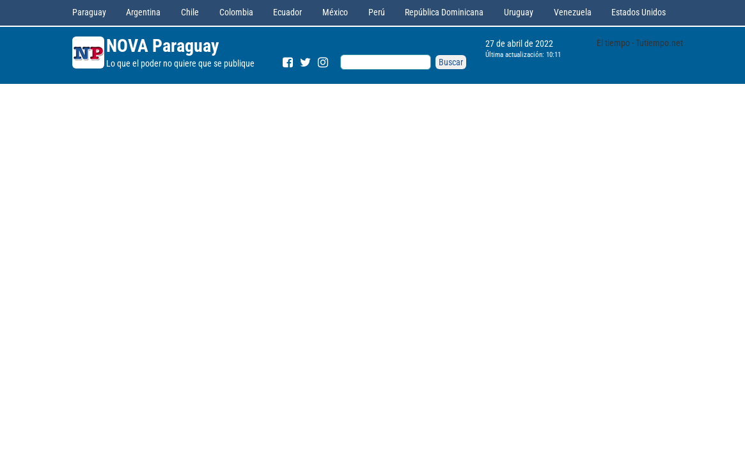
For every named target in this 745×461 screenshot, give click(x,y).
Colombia (236, 12)
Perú (376, 12)
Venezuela (573, 12)
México (335, 12)
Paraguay (89, 12)
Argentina (143, 12)
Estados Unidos (638, 12)
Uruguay (518, 12)
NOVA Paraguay (162, 45)
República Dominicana (444, 12)
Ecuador (287, 12)
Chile (190, 12)
